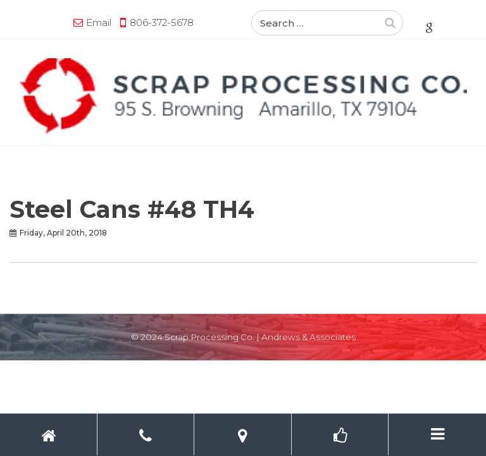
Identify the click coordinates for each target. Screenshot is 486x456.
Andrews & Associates (308, 337)
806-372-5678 (162, 22)
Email (98, 22)
